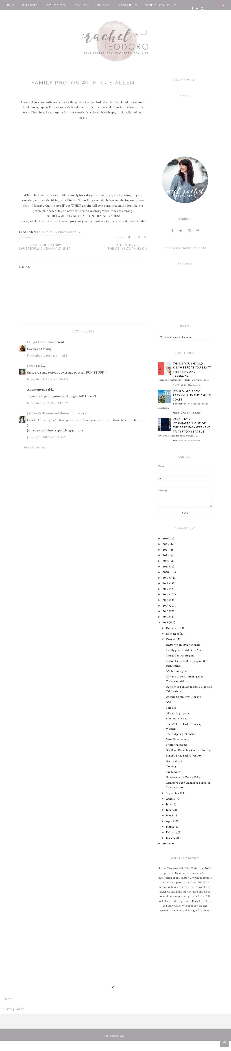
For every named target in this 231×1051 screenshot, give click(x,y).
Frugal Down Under (42, 342)
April (169, 821)
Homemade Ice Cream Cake (183, 777)
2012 (166, 617)
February (172, 832)
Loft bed (171, 708)
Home (10, 5)
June (169, 810)
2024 (166, 550)
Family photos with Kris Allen (184, 650)
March (170, 827)
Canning (171, 766)
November (173, 634)
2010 (166, 844)
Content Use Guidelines (160, 5)
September (173, 793)
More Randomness (177, 739)
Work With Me (128, 5)
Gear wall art (174, 761)
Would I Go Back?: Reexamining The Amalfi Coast (192, 395)
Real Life (82, 5)
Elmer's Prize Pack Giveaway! (184, 756)
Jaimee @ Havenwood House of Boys (53, 413)
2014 (166, 606)
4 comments (26, 237)
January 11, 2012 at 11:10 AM (46, 437)
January (171, 838)
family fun (46, 232)
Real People (30, 5)
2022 (166, 561)
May (169, 815)
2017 (166, 589)
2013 (166, 611)
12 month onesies (176, 719)
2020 (166, 572)
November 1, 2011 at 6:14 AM (47, 355)
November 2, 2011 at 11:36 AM (48, 379)
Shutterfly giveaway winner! (183, 645)
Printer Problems (176, 745)
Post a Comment (34, 447)
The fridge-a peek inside (181, 734)
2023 (166, 555)
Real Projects (57, 5)
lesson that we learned (54, 221)
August (171, 799)
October (171, 639)
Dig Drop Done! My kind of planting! (188, 750)
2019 (166, 578)
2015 (166, 600)
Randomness (173, 772)
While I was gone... (178, 671)
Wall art (171, 702)
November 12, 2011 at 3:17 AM (47, 403)
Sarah (31, 366)
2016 (166, 594)
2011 (166, 622)
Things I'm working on (180, 656)
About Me (104, 5)
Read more (194, 385)
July (169, 804)
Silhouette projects (177, 713)
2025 (166, 544)
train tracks (46, 195)
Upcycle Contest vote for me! (184, 697)
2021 (166, 567)
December (173, 628)
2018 (166, 583)
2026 (166, 539)
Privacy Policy (14, 1009)
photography (69, 232)
